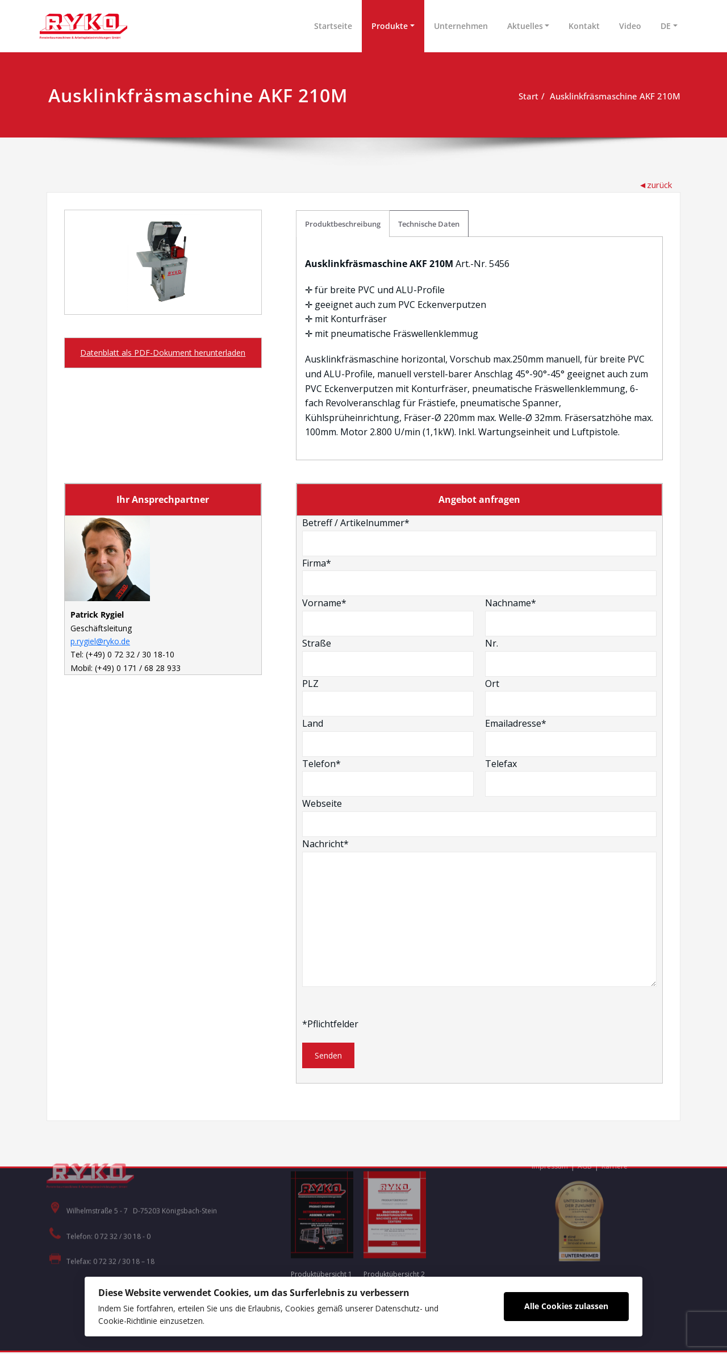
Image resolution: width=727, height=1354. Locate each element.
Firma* (480, 577)
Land (388, 738)
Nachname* (571, 618)
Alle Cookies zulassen (571, 1305)
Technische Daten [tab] (429, 224)
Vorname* (388, 618)
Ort (571, 698)
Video (630, 25)
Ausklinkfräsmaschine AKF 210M (615, 96)
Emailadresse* (571, 738)
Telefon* (388, 778)
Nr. (571, 658)
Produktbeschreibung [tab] (343, 224)
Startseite (333, 25)
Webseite (480, 818)
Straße (388, 658)
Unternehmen (461, 25)
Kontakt (584, 25)
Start (528, 96)
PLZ (388, 698)
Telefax (571, 778)
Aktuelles (525, 25)
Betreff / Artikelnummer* (480, 537)
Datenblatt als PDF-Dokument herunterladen (162, 352)
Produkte (389, 25)
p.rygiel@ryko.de (100, 644)
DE (666, 25)
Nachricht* (480, 913)
